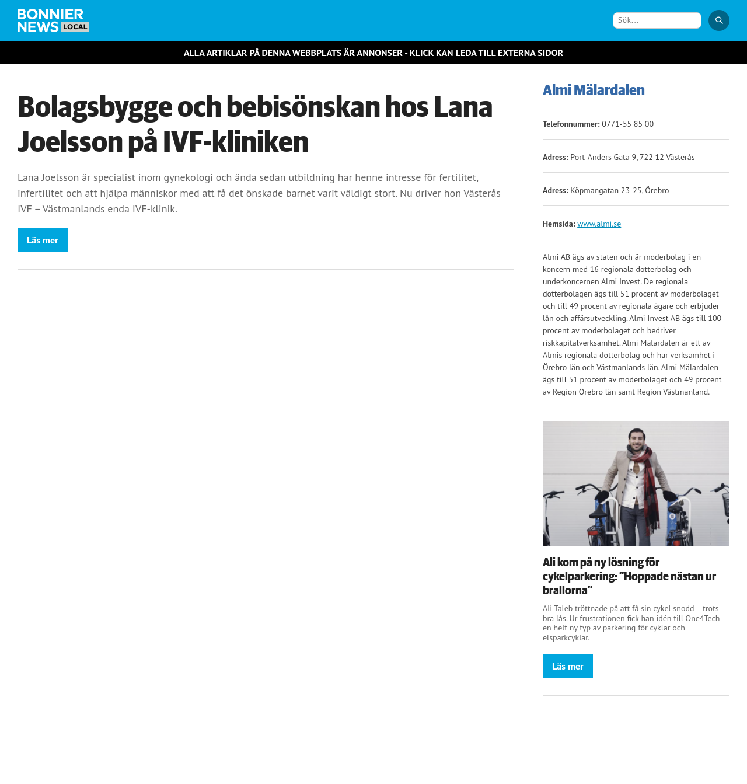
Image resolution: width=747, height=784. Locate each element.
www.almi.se (599, 223)
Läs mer (42, 240)
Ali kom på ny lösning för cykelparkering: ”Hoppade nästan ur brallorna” (629, 577)
